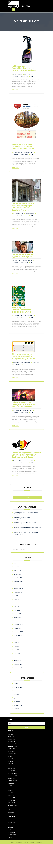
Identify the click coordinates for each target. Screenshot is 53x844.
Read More (15, 89)
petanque (16, 694)
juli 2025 (16, 595)
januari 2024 (17, 660)
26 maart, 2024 (17, 410)
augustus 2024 (18, 635)
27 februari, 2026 (17, 152)
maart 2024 (17, 653)
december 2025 (18, 577)
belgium (16, 683)
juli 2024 (16, 639)
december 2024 (18, 621)
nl (14, 690)
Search (26, 727)
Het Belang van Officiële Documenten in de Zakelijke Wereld (21, 309)
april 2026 (16, 563)
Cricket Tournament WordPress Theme (22, 842)
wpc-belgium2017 (28, 74)
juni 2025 (16, 599)
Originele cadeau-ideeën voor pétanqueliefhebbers (22, 518)
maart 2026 (17, 567)
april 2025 (16, 606)
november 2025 (18, 581)
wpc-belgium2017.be (19, 6)
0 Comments (15, 76)
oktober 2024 (17, 628)
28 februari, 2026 (17, 74)
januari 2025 (17, 617)
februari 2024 (17, 657)
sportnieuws (17, 701)
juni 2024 (16, 642)
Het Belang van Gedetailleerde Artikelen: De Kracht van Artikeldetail (24, 68)
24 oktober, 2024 (17, 315)
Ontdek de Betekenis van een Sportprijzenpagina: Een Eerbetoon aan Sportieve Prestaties (23, 206)
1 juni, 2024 (16, 362)
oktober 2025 (17, 585)
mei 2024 (16, 646)
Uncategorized (24, 76)
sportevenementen (19, 698)
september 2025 (18, 588)
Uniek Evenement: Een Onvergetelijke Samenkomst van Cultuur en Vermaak (24, 404)
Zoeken (27, 488)
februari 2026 (17, 570)
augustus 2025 (18, 592)
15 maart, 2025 (16, 260)
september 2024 (18, 632)
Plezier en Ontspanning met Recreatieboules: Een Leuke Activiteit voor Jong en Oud (27, 528)
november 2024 (18, 624)
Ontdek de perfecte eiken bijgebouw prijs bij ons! (23, 255)
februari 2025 (17, 614)
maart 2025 (17, 610)
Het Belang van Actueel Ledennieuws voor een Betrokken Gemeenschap (23, 146)
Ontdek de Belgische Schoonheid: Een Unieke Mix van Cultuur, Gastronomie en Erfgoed (26, 455)
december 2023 (18, 664)
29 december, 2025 (18, 213)
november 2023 (18, 668)
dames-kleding (18, 687)
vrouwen (16, 708)
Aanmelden (11, 812)
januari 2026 (17, 574)
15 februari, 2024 (17, 460)
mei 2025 (16, 603)
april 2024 (16, 650)
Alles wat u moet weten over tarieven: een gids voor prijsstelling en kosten (23, 356)
